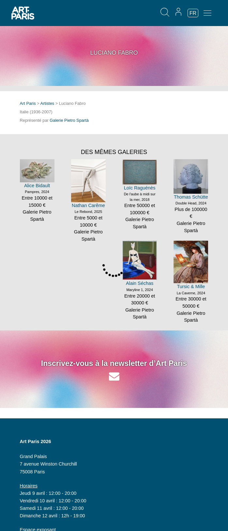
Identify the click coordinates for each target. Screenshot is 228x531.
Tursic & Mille (191, 286)
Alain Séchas (139, 283)
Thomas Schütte (191, 197)
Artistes (47, 103)
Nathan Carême (88, 205)
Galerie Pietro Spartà (69, 120)
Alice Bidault (37, 185)
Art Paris (28, 103)
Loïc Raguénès (140, 187)
